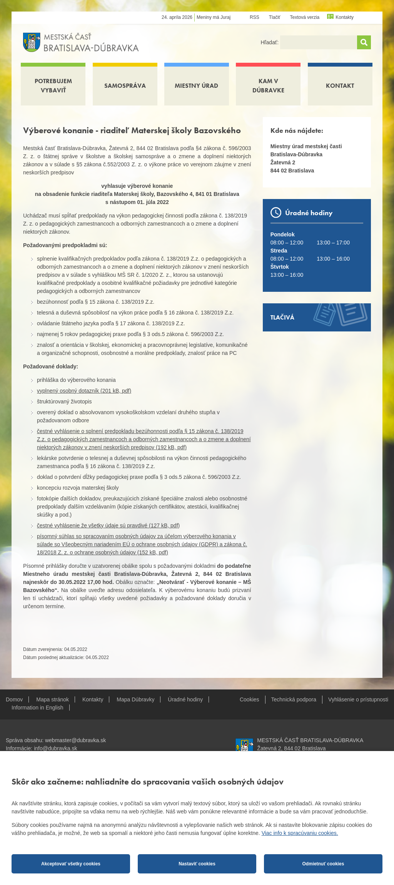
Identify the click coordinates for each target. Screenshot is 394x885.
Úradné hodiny (185, 699)
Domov (14, 699)
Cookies (249, 699)
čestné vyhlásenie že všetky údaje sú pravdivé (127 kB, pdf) (108, 525)
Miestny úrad (196, 86)
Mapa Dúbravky (135, 699)
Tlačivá (282, 317)
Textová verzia (305, 17)
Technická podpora (294, 699)
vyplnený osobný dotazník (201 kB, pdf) (84, 391)
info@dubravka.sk (55, 748)
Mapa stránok (52, 699)
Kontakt (340, 86)
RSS (254, 17)
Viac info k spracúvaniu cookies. (300, 833)
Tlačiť (274, 17)
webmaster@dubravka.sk (75, 740)
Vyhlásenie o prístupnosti (358, 699)
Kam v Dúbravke (268, 85)
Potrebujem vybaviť (53, 85)
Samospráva (125, 86)
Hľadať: (270, 42)
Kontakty (345, 17)
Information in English (37, 707)
